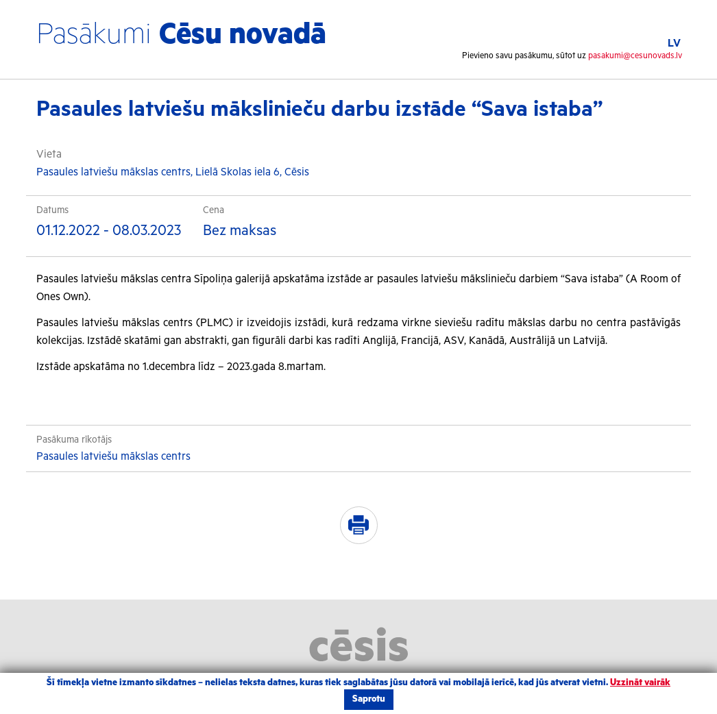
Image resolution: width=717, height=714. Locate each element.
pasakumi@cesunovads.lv (635, 56)
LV (674, 43)
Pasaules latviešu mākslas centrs (113, 456)
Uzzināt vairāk (640, 683)
